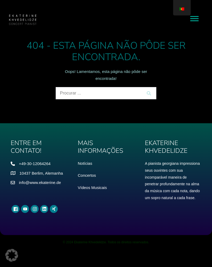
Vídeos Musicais (92, 187)
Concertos (87, 175)
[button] (11, 255)
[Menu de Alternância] (194, 18)
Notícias (85, 163)
